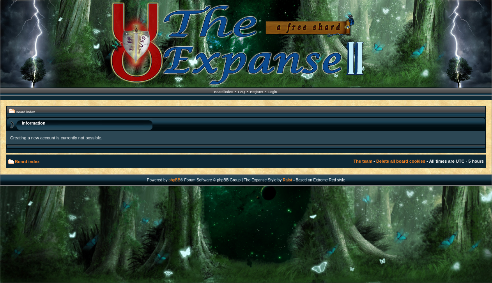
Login (272, 92)
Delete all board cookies (400, 161)
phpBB (174, 180)
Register (257, 92)
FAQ (241, 92)
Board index (223, 92)
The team (363, 161)
